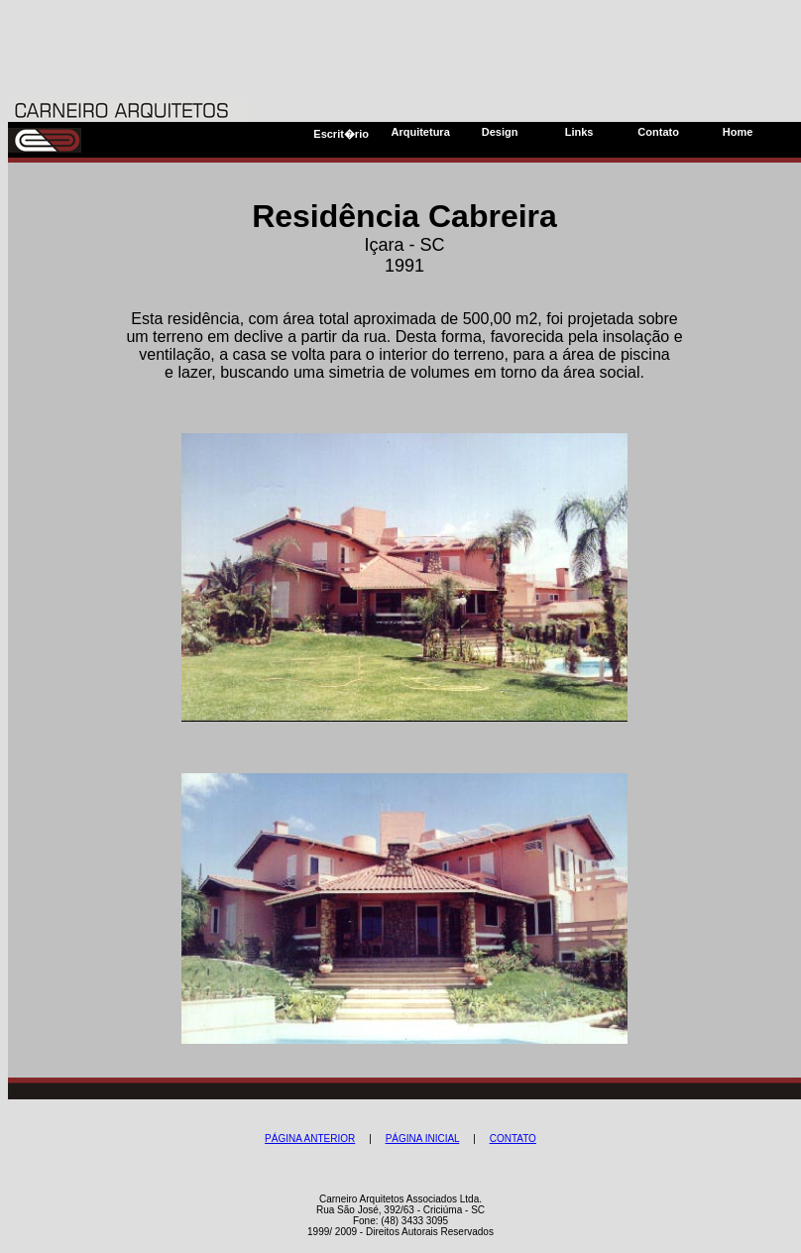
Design (500, 132)
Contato (658, 132)
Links (579, 132)
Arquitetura (420, 132)
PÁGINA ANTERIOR (310, 1138)
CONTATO (513, 1138)
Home (738, 132)
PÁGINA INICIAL (423, 1138)
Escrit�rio (341, 134)
